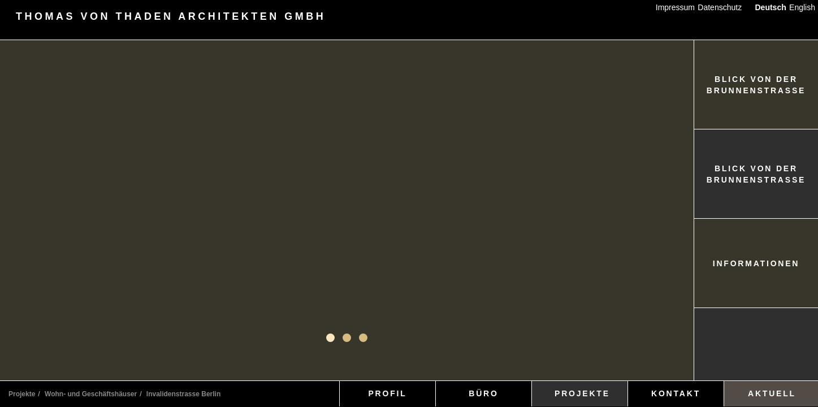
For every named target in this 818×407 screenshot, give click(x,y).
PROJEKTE (582, 393)
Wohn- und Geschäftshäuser (91, 394)
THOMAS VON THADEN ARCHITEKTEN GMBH (171, 16)
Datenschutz (720, 7)
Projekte (21, 394)
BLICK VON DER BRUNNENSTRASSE (756, 85)
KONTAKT (675, 393)
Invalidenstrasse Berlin (183, 394)
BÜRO (483, 393)
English (802, 7)
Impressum (675, 7)
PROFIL (387, 393)
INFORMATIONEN (756, 263)
